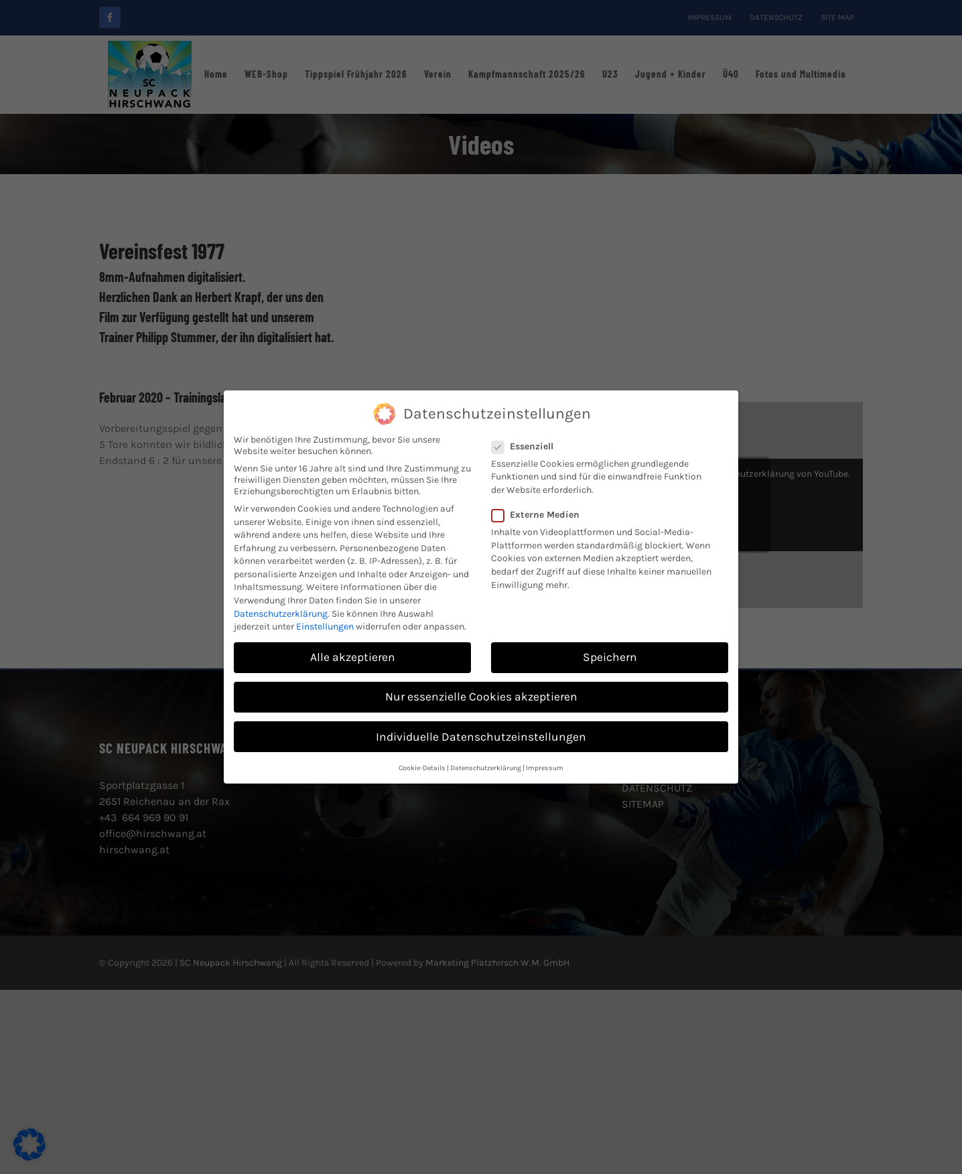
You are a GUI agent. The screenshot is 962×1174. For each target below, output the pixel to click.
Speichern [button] (610, 655)
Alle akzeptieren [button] (352, 655)
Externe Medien (541, 512)
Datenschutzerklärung (281, 611)
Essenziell (528, 444)
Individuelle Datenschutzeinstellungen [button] (481, 734)
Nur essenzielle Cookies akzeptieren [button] (481, 694)
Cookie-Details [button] (422, 765)
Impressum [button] (544, 765)
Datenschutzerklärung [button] (485, 765)
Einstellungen (325, 624)
